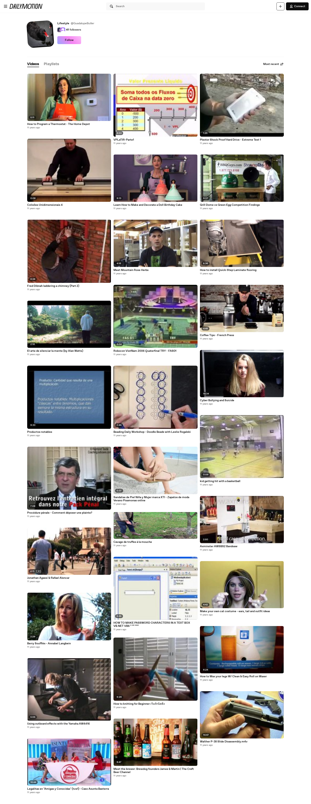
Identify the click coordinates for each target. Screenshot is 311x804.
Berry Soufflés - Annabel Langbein (49, 643)
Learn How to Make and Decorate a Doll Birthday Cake (147, 205)
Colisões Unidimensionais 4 (45, 205)
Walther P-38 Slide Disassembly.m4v (224, 741)
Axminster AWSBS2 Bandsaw (218, 546)
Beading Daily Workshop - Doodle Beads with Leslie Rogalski (152, 432)
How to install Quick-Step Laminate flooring (228, 270)
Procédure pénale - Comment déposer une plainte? (59, 512)
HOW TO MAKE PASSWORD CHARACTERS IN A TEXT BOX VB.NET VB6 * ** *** (151, 624)
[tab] (33, 64)
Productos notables (39, 432)
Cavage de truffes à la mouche (132, 542)
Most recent (273, 64)
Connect (297, 6)
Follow (69, 40)
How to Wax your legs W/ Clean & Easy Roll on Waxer (233, 676)
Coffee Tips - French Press (217, 335)
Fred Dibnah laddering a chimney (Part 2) (53, 286)
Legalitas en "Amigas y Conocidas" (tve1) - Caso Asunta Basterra (68, 788)
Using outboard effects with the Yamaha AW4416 (58, 723)
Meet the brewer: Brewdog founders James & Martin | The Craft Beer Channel (153, 770)
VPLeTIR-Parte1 (123, 139)
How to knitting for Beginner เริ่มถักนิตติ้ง (139, 703)
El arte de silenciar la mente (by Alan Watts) (55, 351)
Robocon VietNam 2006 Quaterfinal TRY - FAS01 (144, 351)
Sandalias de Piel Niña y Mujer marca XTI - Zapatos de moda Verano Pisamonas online (151, 499)
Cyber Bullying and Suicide (217, 400)
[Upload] (280, 6)
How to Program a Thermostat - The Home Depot (58, 124)
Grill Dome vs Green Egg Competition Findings (230, 205)
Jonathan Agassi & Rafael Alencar (48, 578)
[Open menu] (5, 6)
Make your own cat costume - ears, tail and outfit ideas (235, 611)
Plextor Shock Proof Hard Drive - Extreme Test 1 (230, 139)
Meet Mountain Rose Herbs (131, 270)
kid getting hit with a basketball (220, 481)
